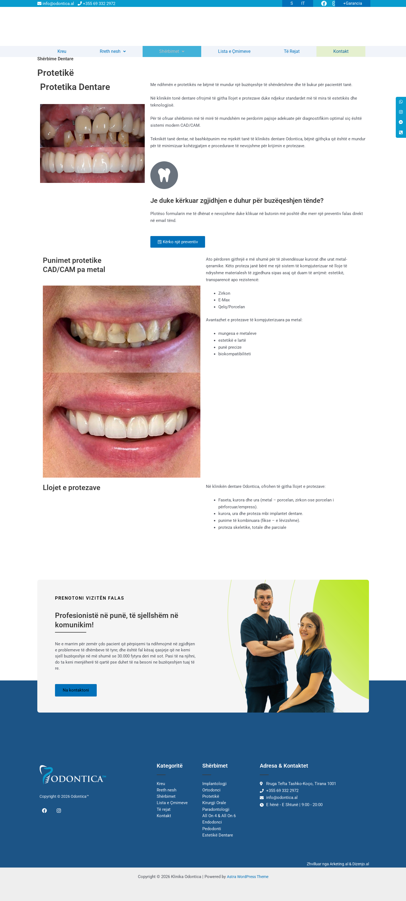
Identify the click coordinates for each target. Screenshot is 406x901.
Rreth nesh (113, 53)
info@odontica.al (55, 3)
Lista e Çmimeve (235, 53)
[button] (113, 53)
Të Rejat (292, 53)
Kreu (61, 53)
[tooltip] (400, 102)
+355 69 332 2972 (96, 3)
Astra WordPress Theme (247, 876)
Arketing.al (339, 864)
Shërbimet (172, 53)
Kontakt (341, 53)
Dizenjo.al (360, 864)
